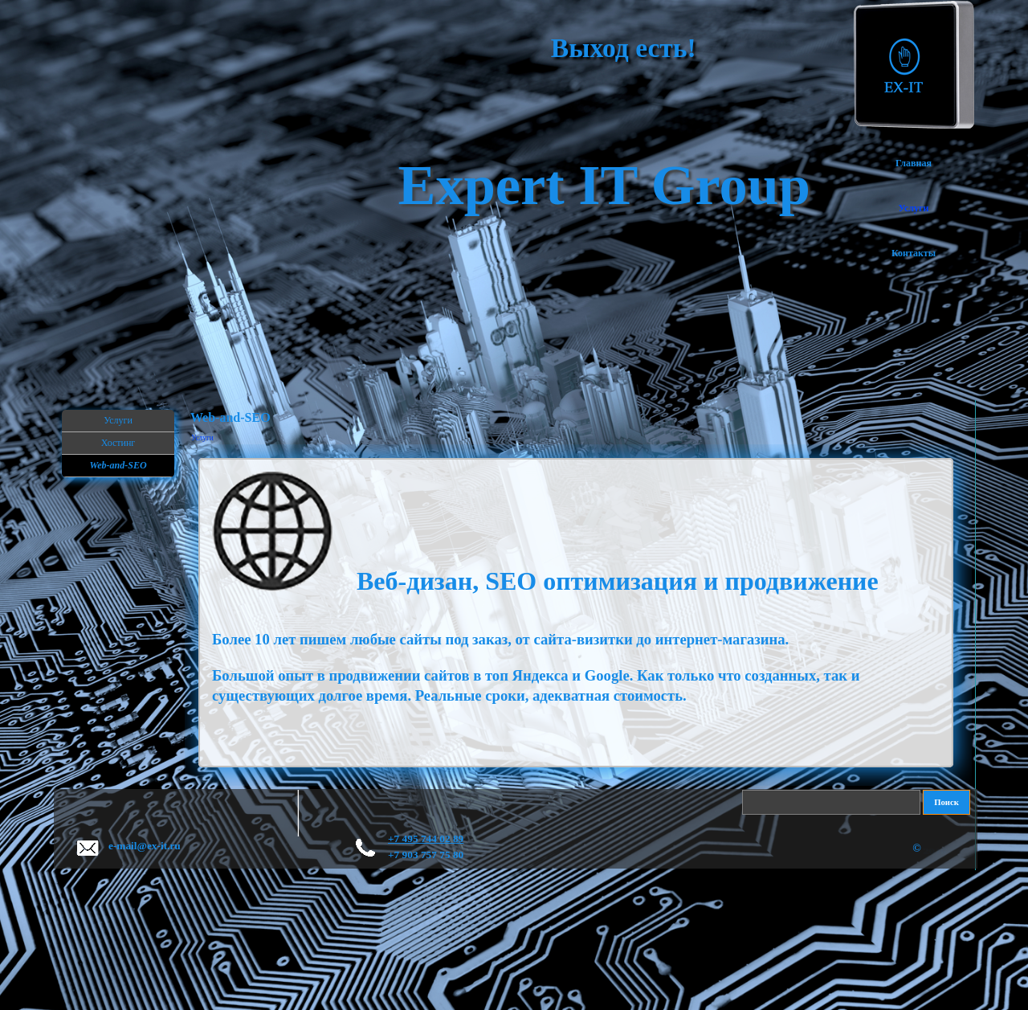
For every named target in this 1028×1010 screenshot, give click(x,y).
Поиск (946, 802)
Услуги (202, 438)
